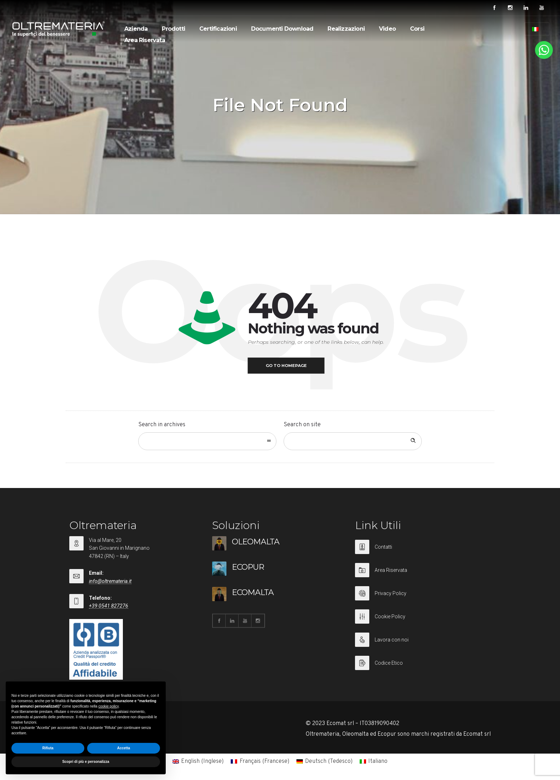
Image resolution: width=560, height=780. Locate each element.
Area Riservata (144, 40)
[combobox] (207, 441)
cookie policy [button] (108, 706)
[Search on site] (353, 441)
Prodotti (173, 28)
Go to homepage (286, 365)
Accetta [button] (123, 748)
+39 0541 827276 (108, 606)
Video (387, 28)
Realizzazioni (346, 28)
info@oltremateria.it (110, 581)
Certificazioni (218, 28)
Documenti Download (282, 28)
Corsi (417, 28)
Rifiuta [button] (47, 748)
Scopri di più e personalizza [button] (85, 762)
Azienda (136, 28)
